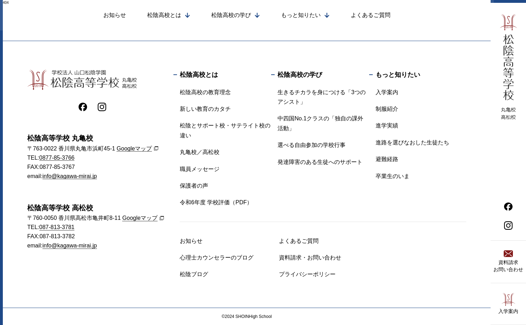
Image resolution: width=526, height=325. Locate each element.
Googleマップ (134, 149)
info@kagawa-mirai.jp (69, 176)
